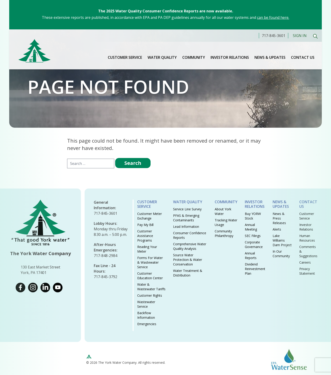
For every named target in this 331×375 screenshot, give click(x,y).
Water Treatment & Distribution (187, 272)
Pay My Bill (145, 225)
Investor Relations (230, 57)
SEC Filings (253, 236)
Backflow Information (146, 315)
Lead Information (186, 226)
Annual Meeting (251, 227)
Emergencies (146, 324)
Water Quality (162, 57)
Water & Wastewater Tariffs (151, 286)
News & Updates (269, 57)
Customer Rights (149, 295)
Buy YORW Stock (253, 215)
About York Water (223, 211)
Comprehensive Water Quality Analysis (189, 246)
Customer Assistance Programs (145, 235)
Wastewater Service (146, 304)
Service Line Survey (187, 209)
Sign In (300, 35)
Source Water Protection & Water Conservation (187, 259)
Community (193, 57)
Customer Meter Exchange (149, 215)
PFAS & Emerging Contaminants (186, 217)
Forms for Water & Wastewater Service (150, 262)
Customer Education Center (150, 275)
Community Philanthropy (224, 233)
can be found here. (273, 17)
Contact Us (302, 57)
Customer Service (125, 57)
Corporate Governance (254, 244)
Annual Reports (251, 255)
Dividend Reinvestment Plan (255, 269)
